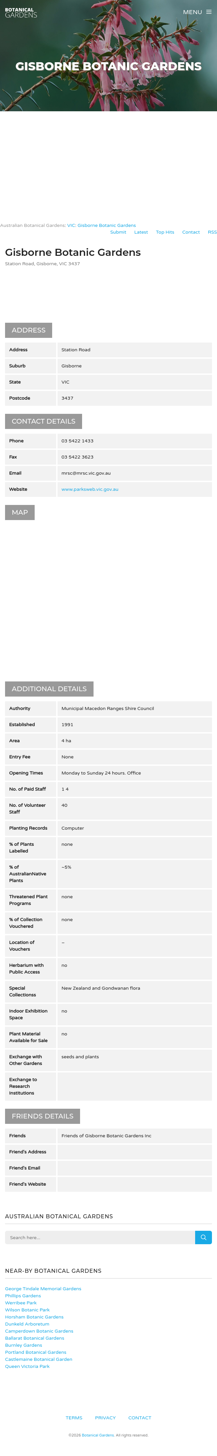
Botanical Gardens (98, 1435)
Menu (197, 12)
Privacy (105, 1418)
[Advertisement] (108, 162)
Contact (191, 232)
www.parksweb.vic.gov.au (90, 489)
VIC (71, 225)
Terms (74, 1418)
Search (203, 1237)
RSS (212, 232)
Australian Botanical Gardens (32, 225)
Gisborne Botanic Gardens (106, 225)
